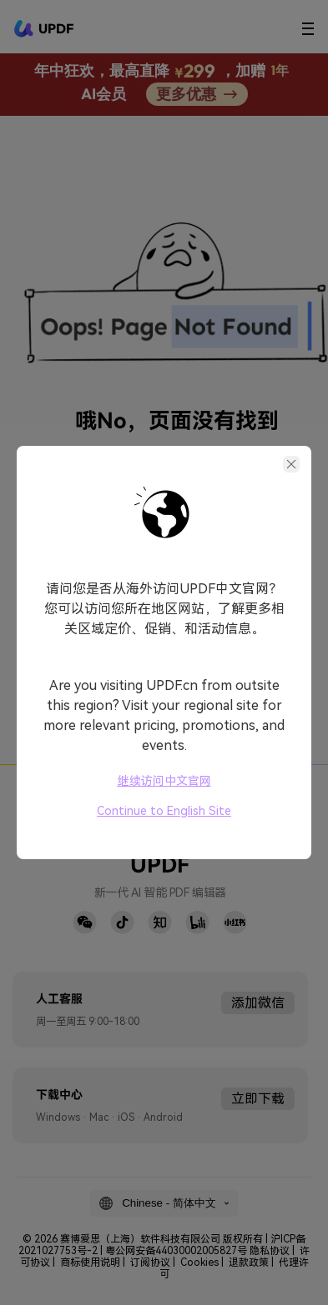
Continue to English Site (164, 811)
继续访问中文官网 (164, 781)
